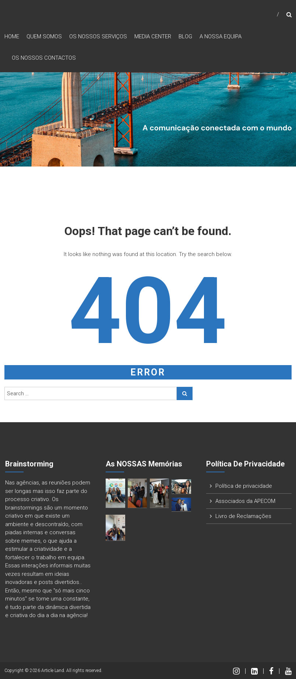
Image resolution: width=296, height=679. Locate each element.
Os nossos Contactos (44, 58)
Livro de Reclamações (243, 516)
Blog (185, 36)
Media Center (152, 36)
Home (11, 36)
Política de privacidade (243, 486)
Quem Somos (44, 36)
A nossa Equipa (221, 36)
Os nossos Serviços (98, 36)
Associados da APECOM (245, 501)
